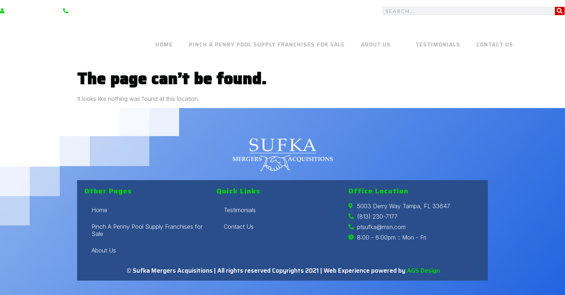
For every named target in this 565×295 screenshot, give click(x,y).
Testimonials (437, 45)
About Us (382, 45)
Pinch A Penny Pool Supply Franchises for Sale (271, 45)
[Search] (560, 11)
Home (169, 45)
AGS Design (423, 270)
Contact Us (493, 45)
